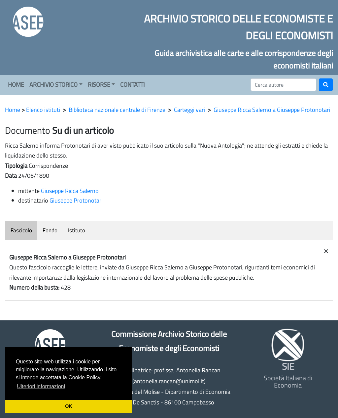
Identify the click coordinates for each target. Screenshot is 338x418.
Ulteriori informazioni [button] (41, 386)
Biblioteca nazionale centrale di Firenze (117, 109)
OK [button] (68, 406)
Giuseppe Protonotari (76, 200)
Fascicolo (21, 230)
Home (12, 109)
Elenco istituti (43, 109)
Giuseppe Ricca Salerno (70, 190)
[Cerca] (283, 84)
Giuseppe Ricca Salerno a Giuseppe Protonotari (272, 109)
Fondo (50, 230)
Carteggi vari (189, 109)
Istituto (76, 230)
